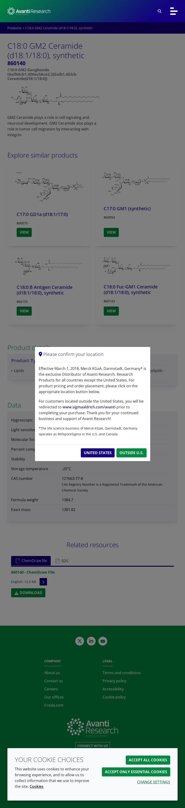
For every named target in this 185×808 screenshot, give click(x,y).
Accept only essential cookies (136, 771)
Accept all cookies (148, 760)
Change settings (153, 782)
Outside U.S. (131, 452)
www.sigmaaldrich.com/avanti (89, 407)
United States (98, 452)
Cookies (37, 786)
